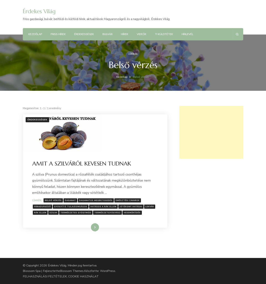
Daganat (70, 200)
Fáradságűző (42, 206)
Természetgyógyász (107, 212)
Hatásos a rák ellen (103, 206)
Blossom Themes (72, 271)
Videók (141, 34)
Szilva (53, 212)
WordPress (107, 271)
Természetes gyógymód (75, 212)
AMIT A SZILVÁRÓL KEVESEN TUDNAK (81, 163)
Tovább (90, 227)
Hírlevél (187, 34)
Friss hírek (58, 34)
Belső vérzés (53, 200)
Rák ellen (40, 212)
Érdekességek (84, 34)
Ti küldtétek (164, 34)
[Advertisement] (211, 132)
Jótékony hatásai (131, 206)
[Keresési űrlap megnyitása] (237, 34)
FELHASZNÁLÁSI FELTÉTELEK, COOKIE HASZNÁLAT (61, 276)
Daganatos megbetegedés (95, 200)
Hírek (124, 34)
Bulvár (107, 34)
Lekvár (149, 206)
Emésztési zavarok (128, 200)
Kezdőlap (35, 34)
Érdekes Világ (39, 11)
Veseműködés (132, 212)
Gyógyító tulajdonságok (70, 206)
